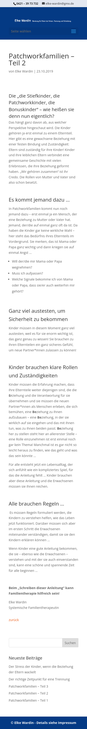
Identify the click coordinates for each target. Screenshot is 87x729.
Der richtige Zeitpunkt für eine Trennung (39, 679)
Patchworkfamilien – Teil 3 (28, 686)
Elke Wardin (24, 71)
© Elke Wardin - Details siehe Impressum (43, 722)
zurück (14, 620)
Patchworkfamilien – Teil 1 (28, 700)
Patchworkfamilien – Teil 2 (28, 693)
